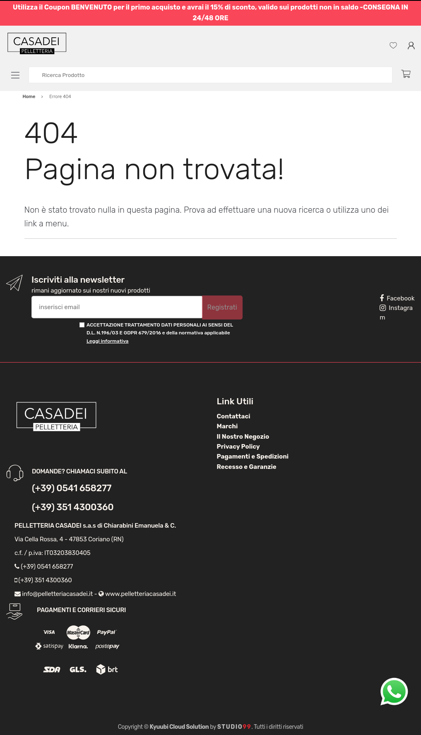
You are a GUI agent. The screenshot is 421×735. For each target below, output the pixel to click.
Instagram (396, 312)
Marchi (227, 426)
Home (29, 96)
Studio (234, 726)
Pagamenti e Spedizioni (253, 456)
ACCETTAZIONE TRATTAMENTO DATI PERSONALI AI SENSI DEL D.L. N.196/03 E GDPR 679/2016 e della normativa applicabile (160, 333)
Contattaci (233, 416)
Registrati (222, 307)
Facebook (397, 298)
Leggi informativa (107, 341)
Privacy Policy (238, 446)
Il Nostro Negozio (243, 436)
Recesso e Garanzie (247, 467)
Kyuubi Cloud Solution (179, 726)
